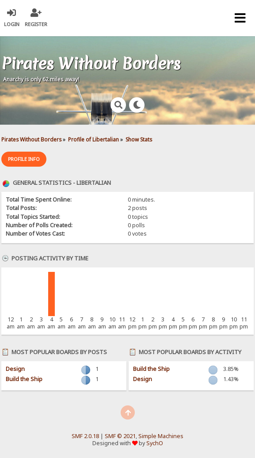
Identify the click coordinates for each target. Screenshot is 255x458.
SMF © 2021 (120, 436)
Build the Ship (24, 379)
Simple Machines (160, 436)
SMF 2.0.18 (85, 436)
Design (15, 369)
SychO (154, 443)
